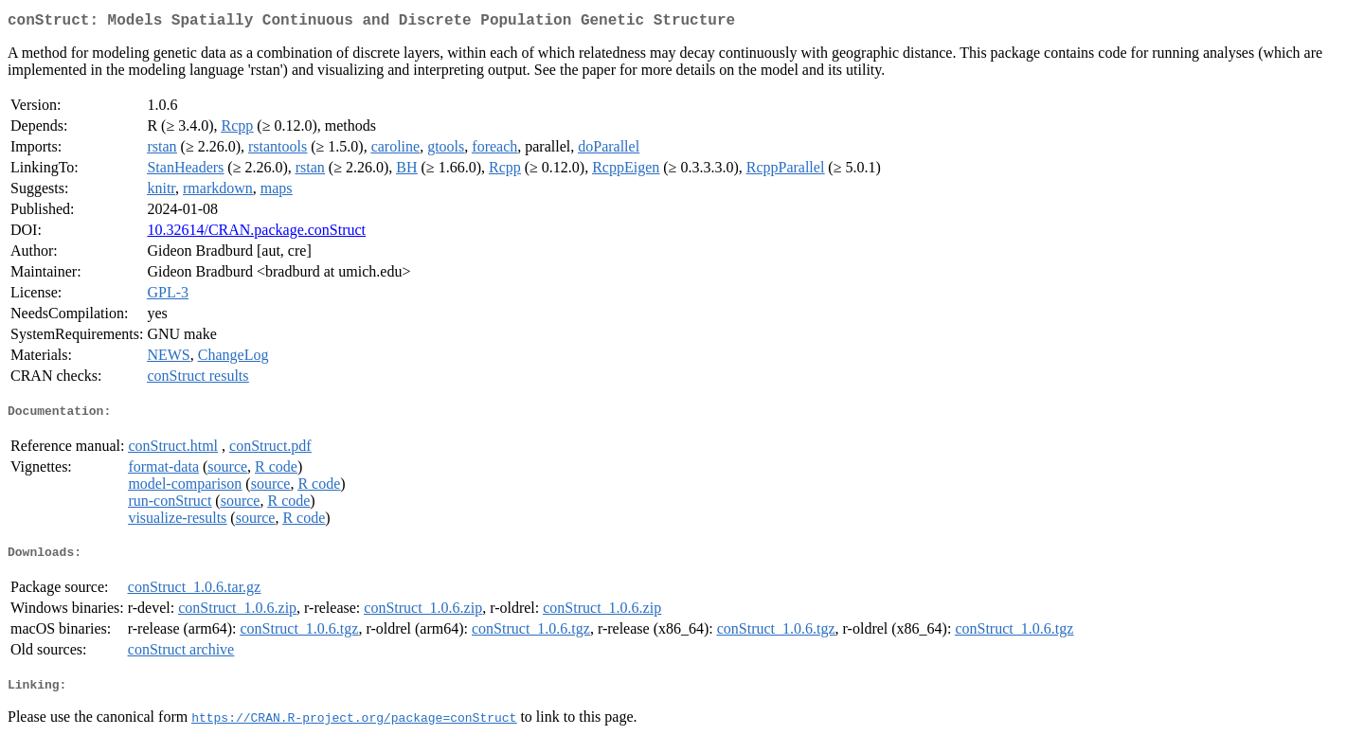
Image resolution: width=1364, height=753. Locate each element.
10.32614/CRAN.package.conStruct (256, 233)
